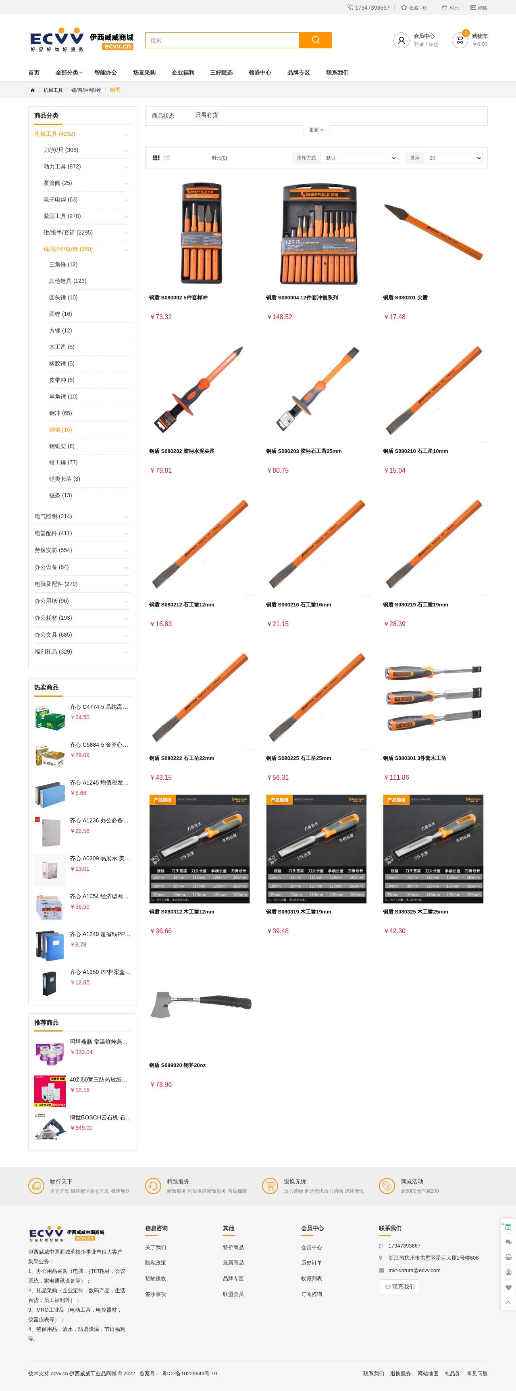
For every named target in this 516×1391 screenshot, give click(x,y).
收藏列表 (311, 1278)
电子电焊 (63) (61, 199)
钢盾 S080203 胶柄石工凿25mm (304, 451)
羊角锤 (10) (63, 396)
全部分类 (67, 72)
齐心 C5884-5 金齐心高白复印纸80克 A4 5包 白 (129, 744)
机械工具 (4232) (55, 134)
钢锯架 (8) (62, 446)
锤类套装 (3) (64, 478)
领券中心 (260, 72)
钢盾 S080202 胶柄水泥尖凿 (182, 451)
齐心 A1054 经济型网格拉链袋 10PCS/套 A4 (125, 896)
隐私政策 (155, 1263)
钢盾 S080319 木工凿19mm (298, 912)
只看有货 (207, 115)
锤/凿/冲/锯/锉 (86, 90)
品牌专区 (298, 72)
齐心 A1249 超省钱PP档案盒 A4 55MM (119, 934)
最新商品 (233, 1263)
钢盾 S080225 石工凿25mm (298, 758)
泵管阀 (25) (58, 183)
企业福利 (183, 72)
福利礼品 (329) (53, 651)
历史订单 (311, 1263)
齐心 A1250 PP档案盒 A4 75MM (110, 972)
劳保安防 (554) (53, 550)
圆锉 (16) (60, 314)
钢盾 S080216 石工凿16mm (298, 605)
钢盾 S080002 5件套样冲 (178, 298)
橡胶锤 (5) (62, 363)
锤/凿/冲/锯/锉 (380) (68, 249)
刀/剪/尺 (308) (61, 150)
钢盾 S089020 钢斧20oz (177, 1065)
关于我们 (155, 1247)
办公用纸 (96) (52, 601)
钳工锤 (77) (63, 462)
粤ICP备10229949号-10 (189, 1373)
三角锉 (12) (63, 264)
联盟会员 (233, 1294)
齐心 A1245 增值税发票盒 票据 (108, 782)
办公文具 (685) (53, 634)
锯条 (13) (60, 495)
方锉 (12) (60, 330)
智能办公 (105, 72)
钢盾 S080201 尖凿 (405, 298)
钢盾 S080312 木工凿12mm (181, 912)
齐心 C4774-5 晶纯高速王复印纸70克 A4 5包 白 (129, 707)
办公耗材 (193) (53, 618)
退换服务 (400, 1373)
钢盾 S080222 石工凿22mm (181, 758)
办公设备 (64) (52, 567)
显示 (415, 158)
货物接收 (155, 1278)
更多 (316, 130)
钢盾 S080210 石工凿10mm (415, 451)
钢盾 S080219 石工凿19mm (415, 605)
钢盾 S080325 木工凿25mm (415, 912)
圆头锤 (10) (63, 297)
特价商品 (233, 1247)
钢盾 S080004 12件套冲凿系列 (302, 298)
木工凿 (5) (62, 347)
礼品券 (452, 1373)
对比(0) (219, 158)
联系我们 (337, 72)
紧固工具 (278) (62, 216)
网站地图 (428, 1373)
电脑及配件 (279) (56, 584)
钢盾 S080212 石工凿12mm (181, 605)
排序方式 (306, 158)
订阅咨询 (311, 1294)
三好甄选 (221, 72)
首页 (34, 72)
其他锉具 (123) (68, 281)
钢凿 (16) (60, 429)
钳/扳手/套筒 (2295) (68, 232)
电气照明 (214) (53, 516)
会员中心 (311, 1247)
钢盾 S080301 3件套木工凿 (415, 758)
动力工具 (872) (62, 166)
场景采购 (144, 72)
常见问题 (477, 1373)
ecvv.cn (59, 1373)
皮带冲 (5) (62, 380)
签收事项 (155, 1294)
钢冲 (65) (60, 413)
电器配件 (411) (53, 533)
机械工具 (53, 90)
